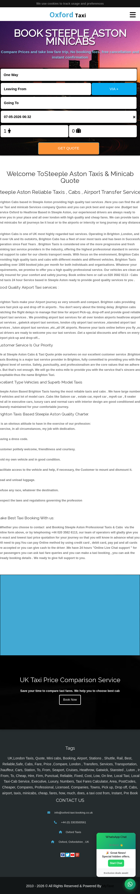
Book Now (70, 699)
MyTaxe (108, 886)
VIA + (113, 89)
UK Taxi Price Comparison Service (70, 680)
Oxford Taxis (73, 832)
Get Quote (68, 148)
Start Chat (116, 863)
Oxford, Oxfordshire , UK (73, 841)
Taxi (67, 14)
